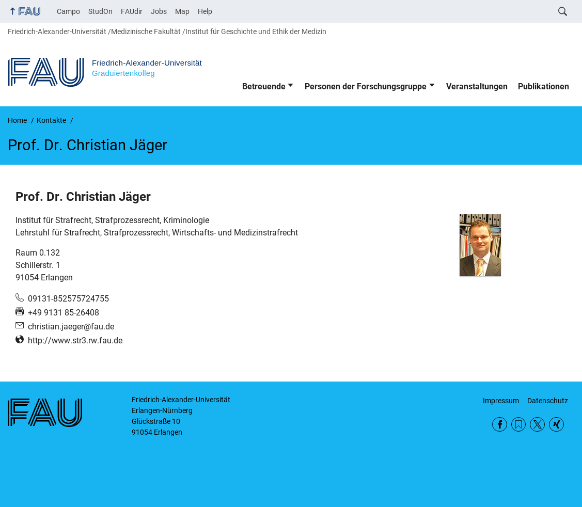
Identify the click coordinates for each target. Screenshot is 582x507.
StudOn (100, 11)
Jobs (159, 11)
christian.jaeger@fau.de (71, 326)
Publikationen (543, 86)
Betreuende (264, 86)
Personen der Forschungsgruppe (366, 86)
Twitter (537, 424)
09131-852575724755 (68, 299)
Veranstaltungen (477, 86)
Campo (68, 11)
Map (182, 11)
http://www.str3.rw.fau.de (75, 340)
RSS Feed (518, 424)
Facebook (499, 424)
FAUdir (132, 11)
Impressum (501, 401)
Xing (556, 424)
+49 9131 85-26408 (63, 313)
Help (205, 11)
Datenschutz (547, 401)
